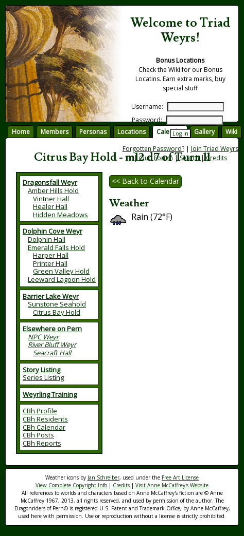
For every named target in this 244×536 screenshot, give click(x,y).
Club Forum (156, 158)
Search (189, 158)
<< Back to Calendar (145, 181)
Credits (216, 158)
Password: (147, 120)
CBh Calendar (44, 427)
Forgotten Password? (153, 148)
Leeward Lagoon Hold (62, 279)
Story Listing (41, 369)
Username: (147, 106)
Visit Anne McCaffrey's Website (171, 485)
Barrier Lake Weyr (51, 296)
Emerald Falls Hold (56, 247)
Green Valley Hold (61, 271)
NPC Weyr (43, 336)
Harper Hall (50, 255)
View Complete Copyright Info (71, 485)
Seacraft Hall (52, 352)
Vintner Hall (51, 198)
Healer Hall (50, 206)
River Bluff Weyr (52, 344)
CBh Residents (45, 419)
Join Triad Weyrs (214, 148)
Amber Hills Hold (53, 190)
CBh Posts (38, 434)
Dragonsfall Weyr (50, 182)
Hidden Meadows (60, 214)
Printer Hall (50, 263)
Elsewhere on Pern (52, 328)
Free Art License (180, 477)
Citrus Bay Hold (56, 312)
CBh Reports (42, 443)
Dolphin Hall (46, 239)
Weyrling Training (50, 394)
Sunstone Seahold (57, 304)
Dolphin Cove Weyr (52, 231)
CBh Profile (40, 410)
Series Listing (43, 377)
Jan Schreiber (103, 477)
